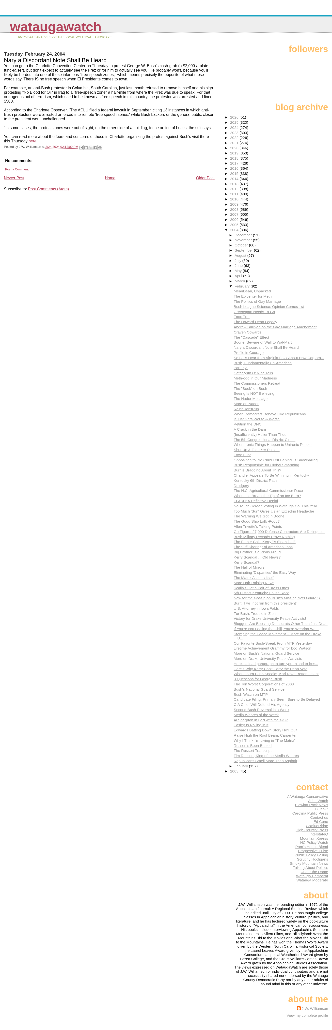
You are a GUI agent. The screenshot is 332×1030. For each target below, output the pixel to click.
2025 (234, 122)
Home (110, 178)
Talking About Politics (310, 867)
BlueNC (321, 809)
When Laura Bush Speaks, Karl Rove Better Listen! (276, 674)
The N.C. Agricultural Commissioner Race (268, 490)
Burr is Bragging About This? (257, 470)
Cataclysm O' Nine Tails (253, 373)
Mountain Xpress (314, 838)
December (244, 235)
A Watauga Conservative (307, 796)
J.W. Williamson (315, 1008)
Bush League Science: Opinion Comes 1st (269, 306)
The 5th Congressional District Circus (265, 440)
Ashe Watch (318, 801)
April (239, 276)
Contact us (319, 817)
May (239, 271)
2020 (234, 148)
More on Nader (246, 404)
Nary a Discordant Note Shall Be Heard (266, 347)
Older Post (205, 178)
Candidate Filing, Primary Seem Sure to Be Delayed (277, 699)
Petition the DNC (248, 424)
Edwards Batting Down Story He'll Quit (266, 730)
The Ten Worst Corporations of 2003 (264, 684)
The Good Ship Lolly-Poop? (257, 521)
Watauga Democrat (312, 876)
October (242, 245)
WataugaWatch (55, 26)
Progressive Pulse (313, 851)
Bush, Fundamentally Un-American (263, 363)
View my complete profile (307, 1015)
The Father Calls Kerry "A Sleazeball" (265, 542)
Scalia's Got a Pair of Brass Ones (261, 588)
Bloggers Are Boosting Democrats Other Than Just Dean (281, 623)
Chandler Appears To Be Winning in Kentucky (271, 475)
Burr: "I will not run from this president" (265, 603)
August (241, 255)
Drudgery (241, 486)
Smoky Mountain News (309, 863)
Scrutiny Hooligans (312, 859)
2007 (234, 214)
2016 (234, 168)
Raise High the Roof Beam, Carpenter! (266, 735)
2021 (234, 143)
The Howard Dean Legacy (255, 322)
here (32, 141)
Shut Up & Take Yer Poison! (257, 450)
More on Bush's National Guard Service (266, 653)
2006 (234, 219)
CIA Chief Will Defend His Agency (261, 704)
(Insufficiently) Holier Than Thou (260, 434)
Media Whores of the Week (256, 715)
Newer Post (14, 178)
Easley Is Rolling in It (251, 725)
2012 (234, 189)
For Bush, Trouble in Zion (255, 613)
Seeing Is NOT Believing (254, 393)
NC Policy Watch (314, 842)
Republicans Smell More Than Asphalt (265, 761)
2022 (234, 138)
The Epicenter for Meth (253, 296)
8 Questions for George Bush (258, 679)
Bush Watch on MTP (251, 694)
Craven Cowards (248, 332)
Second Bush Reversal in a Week (261, 710)
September (244, 250)
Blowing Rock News (311, 805)
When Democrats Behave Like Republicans (270, 414)
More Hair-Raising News (254, 583)
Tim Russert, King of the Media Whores (266, 756)
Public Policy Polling (311, 855)
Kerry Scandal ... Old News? (257, 557)
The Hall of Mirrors (249, 567)
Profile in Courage (249, 352)
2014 (234, 179)
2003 (234, 771)
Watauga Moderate (312, 880)
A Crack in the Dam (250, 429)
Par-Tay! (241, 368)
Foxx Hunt (242, 455)
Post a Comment (17, 169)
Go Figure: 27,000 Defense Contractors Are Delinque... (279, 532)
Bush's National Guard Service (259, 689)
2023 (234, 133)
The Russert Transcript (253, 750)
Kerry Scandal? (246, 562)
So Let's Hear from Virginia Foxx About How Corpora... (279, 358)
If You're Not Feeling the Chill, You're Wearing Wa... (276, 629)
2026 (234, 117)
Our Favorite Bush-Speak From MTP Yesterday (273, 643)
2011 (234, 194)
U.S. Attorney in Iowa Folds (256, 608)
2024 (234, 127)
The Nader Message (251, 398)
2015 (234, 173)
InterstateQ (319, 834)
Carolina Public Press (310, 813)
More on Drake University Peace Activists (268, 658)
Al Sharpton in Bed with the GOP (261, 720)
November (244, 240)
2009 (234, 204)
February (243, 286)
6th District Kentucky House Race (261, 593)
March (240, 281)
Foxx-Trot (242, 317)
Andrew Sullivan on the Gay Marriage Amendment (275, 327)
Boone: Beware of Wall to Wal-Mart (263, 342)
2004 (234, 230)
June (239, 265)
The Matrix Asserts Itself (254, 578)
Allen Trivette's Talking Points (258, 526)
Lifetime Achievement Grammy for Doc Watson (272, 648)
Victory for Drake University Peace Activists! (270, 618)
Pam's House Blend (311, 847)
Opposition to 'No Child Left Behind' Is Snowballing (276, 460)
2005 (234, 225)
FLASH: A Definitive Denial (256, 501)
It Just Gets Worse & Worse (257, 419)
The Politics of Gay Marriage (257, 301)
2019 (234, 153)
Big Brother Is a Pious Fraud (257, 552)
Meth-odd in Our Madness (255, 378)
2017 (234, 163)
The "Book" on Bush (250, 388)
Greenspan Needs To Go (254, 312)
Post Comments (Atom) (48, 189)
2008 (234, 209)
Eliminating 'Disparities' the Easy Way (265, 572)
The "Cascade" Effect (251, 337)
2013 (234, 184)
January (242, 766)
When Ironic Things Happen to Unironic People (273, 444)
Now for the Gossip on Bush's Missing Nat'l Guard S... (278, 598)
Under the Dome (314, 872)
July (238, 260)
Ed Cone (321, 821)
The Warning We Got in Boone (259, 516)
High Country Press (312, 830)
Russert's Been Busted (253, 745)
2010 (234, 199)
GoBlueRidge (317, 826)
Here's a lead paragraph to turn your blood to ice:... (276, 664)
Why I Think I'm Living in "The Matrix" (265, 740)
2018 (234, 158)
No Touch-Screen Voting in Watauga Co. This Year (275, 506)
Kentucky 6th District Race (256, 480)
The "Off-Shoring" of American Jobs (263, 547)
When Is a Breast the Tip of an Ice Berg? (267, 496)
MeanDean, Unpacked (252, 291)
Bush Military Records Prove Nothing (264, 537)
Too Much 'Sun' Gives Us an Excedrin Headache (274, 511)
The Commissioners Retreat (257, 383)
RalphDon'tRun (246, 409)
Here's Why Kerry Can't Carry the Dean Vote (271, 669)
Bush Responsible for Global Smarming (266, 465)
